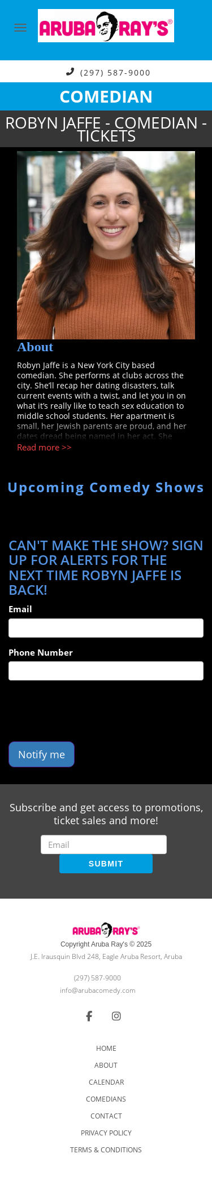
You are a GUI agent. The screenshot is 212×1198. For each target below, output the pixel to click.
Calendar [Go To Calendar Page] (106, 1082)
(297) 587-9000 (115, 72)
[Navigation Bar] (20, 28)
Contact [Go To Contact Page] (106, 1116)
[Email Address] (104, 844)
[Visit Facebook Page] (89, 1016)
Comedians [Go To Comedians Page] (106, 1099)
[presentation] (94, 711)
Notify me (41, 754)
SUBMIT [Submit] (106, 863)
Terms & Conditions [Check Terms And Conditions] (106, 1150)
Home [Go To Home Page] (106, 1048)
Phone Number (40, 652)
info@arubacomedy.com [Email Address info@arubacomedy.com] (98, 990)
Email (20, 609)
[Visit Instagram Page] (116, 1016)
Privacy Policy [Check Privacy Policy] (106, 1133)
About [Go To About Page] (106, 1065)
